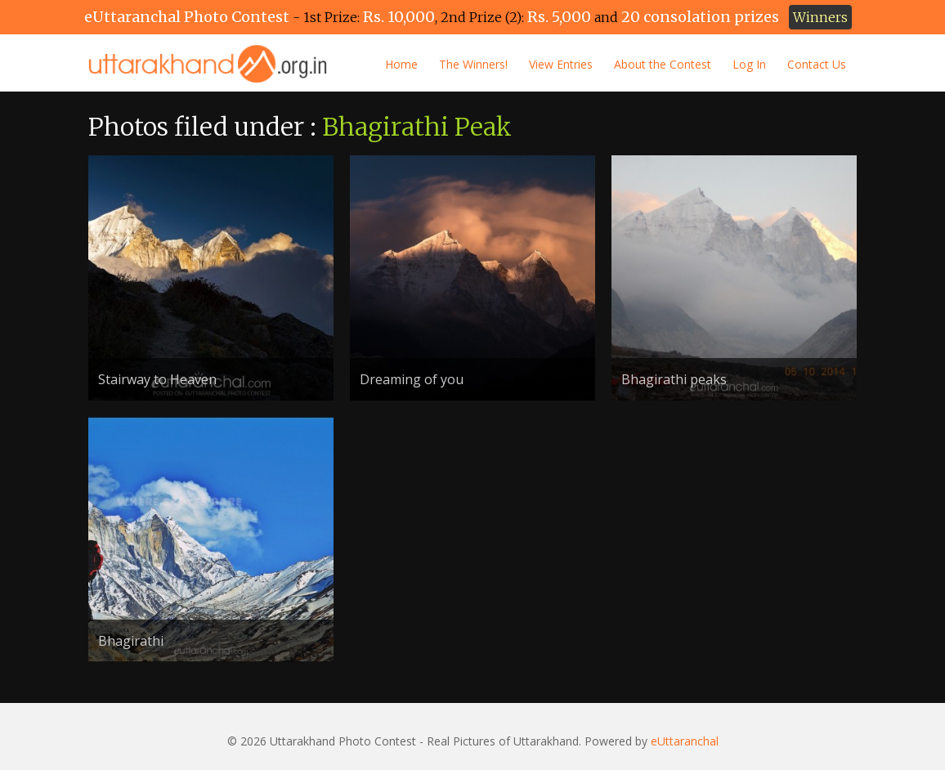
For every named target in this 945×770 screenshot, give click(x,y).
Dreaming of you (412, 379)
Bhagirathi (130, 641)
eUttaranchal (685, 741)
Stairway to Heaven (157, 379)
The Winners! (473, 64)
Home (401, 64)
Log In (749, 64)
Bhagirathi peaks (674, 379)
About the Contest (662, 64)
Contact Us (816, 64)
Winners (820, 17)
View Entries (561, 64)
